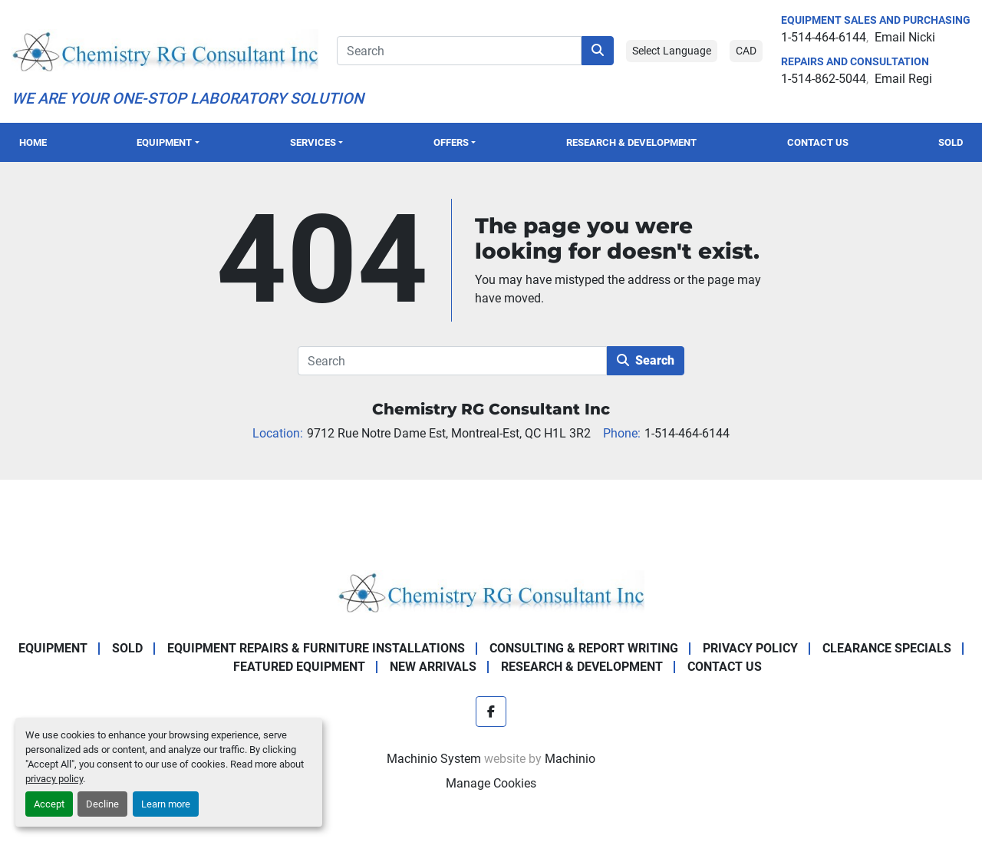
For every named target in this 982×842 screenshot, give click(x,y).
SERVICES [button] (313, 142)
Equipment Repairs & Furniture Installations (316, 648)
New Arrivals (433, 666)
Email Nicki (905, 37)
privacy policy (54, 778)
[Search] (459, 50)
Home (33, 142)
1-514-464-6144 (823, 37)
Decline (102, 804)
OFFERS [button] (451, 142)
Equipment (164, 142)
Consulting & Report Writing (583, 648)
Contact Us (818, 142)
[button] (168, 142)
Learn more (165, 804)
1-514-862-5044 (823, 78)
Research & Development (631, 142)
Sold (950, 142)
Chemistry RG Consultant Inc (491, 409)
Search (645, 360)
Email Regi (903, 78)
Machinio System (434, 758)
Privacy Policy (750, 648)
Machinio (570, 758)
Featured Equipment (299, 666)
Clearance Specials (886, 648)
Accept (49, 804)
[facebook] (491, 711)
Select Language (671, 51)
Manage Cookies (491, 783)
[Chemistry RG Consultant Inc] (491, 590)
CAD (746, 51)
